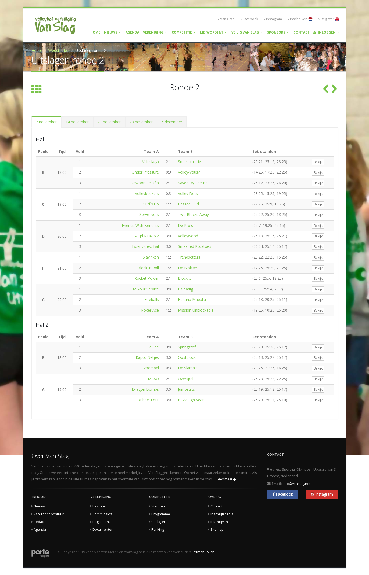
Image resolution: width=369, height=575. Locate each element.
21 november (109, 121)
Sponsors (276, 32)
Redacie (40, 521)
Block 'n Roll (148, 267)
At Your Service (145, 289)
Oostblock (187, 357)
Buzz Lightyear (191, 399)
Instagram (273, 19)
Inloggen (324, 32)
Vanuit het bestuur (49, 514)
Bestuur (98, 506)
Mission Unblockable (196, 310)
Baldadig (185, 289)
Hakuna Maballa (192, 299)
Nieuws (110, 32)
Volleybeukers (147, 193)
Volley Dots (188, 193)
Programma (160, 514)
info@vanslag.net (296, 483)
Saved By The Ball (193, 182)
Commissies (102, 514)
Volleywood (188, 235)
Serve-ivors (149, 214)
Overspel (185, 378)
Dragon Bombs (145, 389)
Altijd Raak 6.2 (146, 235)
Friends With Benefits (140, 225)
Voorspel (151, 367)
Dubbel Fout (148, 399)
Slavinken (151, 257)
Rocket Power (146, 278)
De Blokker (187, 267)
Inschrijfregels (221, 514)
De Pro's (185, 225)
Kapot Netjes (147, 357)
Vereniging (153, 32)
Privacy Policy (203, 552)
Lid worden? (211, 32)
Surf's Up (151, 204)
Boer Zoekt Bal (145, 246)
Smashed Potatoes (194, 246)
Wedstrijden (58, 50)
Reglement (101, 521)
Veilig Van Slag (245, 32)
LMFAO (152, 378)
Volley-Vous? (189, 172)
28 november (141, 121)
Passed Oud (188, 204)
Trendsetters (189, 257)
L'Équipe (151, 346)
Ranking (157, 529)
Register (328, 19)
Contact (301, 32)
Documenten (102, 529)
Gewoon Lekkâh (145, 182)
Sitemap (217, 529)
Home (95, 32)
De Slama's (188, 367)
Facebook (249, 19)
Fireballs (152, 299)
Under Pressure (145, 172)
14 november (77, 121)
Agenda (132, 32)
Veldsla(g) (150, 161)
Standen (158, 506)
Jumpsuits (186, 389)
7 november (46, 121)
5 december (172, 121)
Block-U (185, 278)
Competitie (182, 32)
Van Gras (226, 19)
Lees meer (226, 479)
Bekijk (318, 162)
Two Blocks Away (193, 214)
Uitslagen (158, 521)
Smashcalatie (189, 161)
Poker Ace (150, 310)
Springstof (187, 346)
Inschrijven (300, 19)
